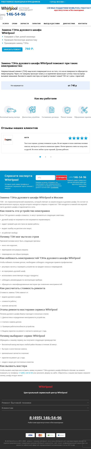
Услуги (6, 23)
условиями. (55, 187)
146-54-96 (13, 14)
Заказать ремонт (12, 49)
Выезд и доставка (52, 23)
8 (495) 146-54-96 (46, 417)
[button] (40, 157)
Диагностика (69, 23)
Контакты (82, 23)
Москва (60, 2)
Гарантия (36, 23)
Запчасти (24, 23)
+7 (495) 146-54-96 (26, 373)
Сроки (14, 23)
